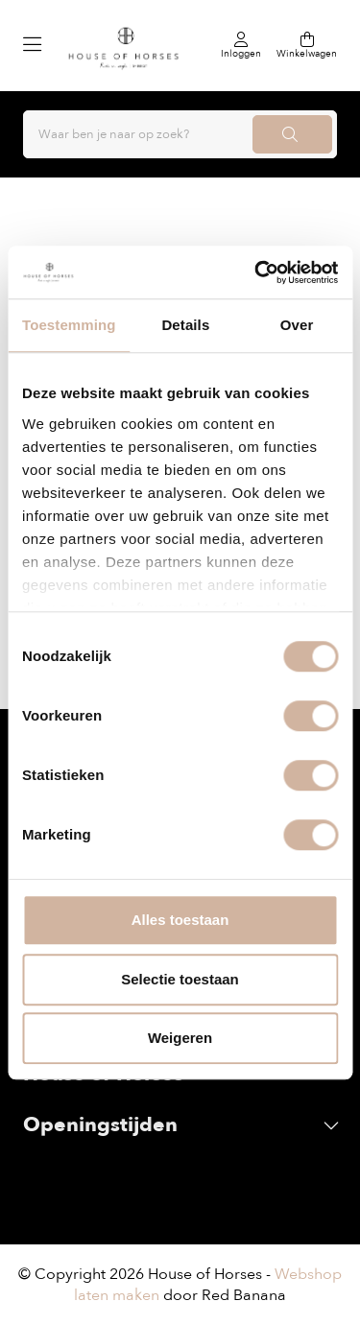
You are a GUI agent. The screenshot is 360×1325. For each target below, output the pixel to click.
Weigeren (180, 1037)
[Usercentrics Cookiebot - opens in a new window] (256, 272)
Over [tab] (297, 325)
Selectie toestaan (180, 979)
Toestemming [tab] (69, 325)
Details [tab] (185, 325)
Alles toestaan (180, 919)
